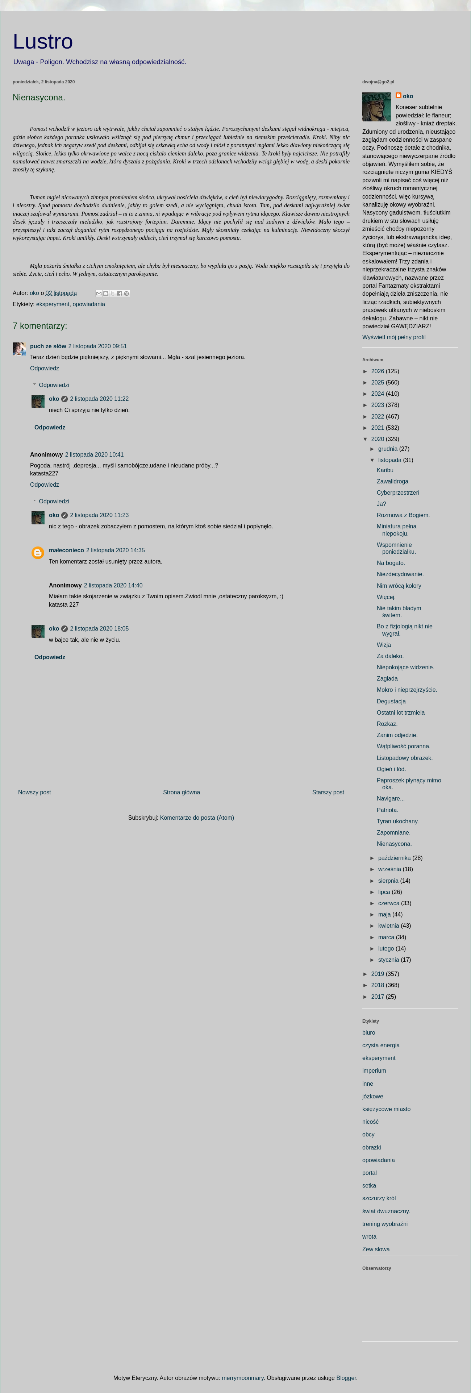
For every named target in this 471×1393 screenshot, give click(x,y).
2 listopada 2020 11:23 (99, 515)
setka (369, 1185)
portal (369, 1173)
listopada (390, 460)
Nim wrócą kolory (399, 586)
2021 (378, 428)
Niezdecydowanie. (400, 574)
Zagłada (387, 678)
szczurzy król (379, 1198)
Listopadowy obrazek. (405, 758)
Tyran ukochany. (398, 821)
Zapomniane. (393, 832)
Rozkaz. (387, 724)
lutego (387, 948)
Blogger (346, 1378)
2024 (378, 394)
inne (367, 1084)
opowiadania (88, 304)
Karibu (385, 470)
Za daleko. (390, 656)
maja (385, 914)
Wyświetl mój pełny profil (394, 337)
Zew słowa (376, 1249)
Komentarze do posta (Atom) (197, 818)
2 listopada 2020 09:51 (97, 346)
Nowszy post (34, 792)
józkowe (372, 1096)
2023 (378, 405)
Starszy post (328, 792)
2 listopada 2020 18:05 (99, 628)
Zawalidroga (392, 481)
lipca (385, 892)
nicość (370, 1122)
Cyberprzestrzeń (398, 493)
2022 (378, 416)
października (395, 858)
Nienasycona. (394, 844)
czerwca (389, 903)
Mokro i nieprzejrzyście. (407, 690)
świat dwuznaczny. (386, 1211)
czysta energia (381, 1045)
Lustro (43, 41)
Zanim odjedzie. (397, 735)
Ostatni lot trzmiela (401, 713)
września (390, 869)
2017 (378, 997)
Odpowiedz (44, 368)
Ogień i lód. (391, 769)
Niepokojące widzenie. (405, 667)
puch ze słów (48, 346)
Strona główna (181, 792)
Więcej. (386, 597)
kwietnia (389, 926)
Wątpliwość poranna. (404, 746)
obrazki (371, 1147)
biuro (368, 1033)
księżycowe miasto (386, 1109)
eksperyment (53, 304)
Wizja (384, 645)
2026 (378, 371)
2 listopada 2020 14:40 (113, 585)
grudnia (388, 449)
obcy (368, 1134)
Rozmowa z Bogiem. (403, 515)
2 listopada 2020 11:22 (99, 399)
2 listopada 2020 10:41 (94, 455)
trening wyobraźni (385, 1224)
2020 (378, 439)
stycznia (389, 960)
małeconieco (66, 550)
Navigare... (391, 798)
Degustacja (391, 701)
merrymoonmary (242, 1378)
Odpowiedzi (54, 385)
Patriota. (388, 810)
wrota (369, 1237)
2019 (378, 974)
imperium (374, 1071)
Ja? (381, 504)
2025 (378, 382)
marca (387, 937)
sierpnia (389, 881)
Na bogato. (391, 563)
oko (54, 399)
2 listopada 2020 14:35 (115, 550)
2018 (378, 985)
